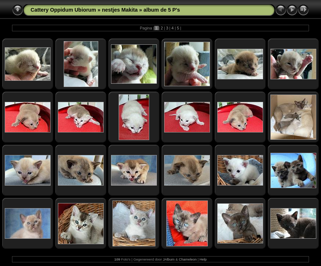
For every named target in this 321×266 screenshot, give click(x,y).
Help (203, 259)
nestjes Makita (120, 10)
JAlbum (169, 259)
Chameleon (188, 259)
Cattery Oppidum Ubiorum (63, 10)
